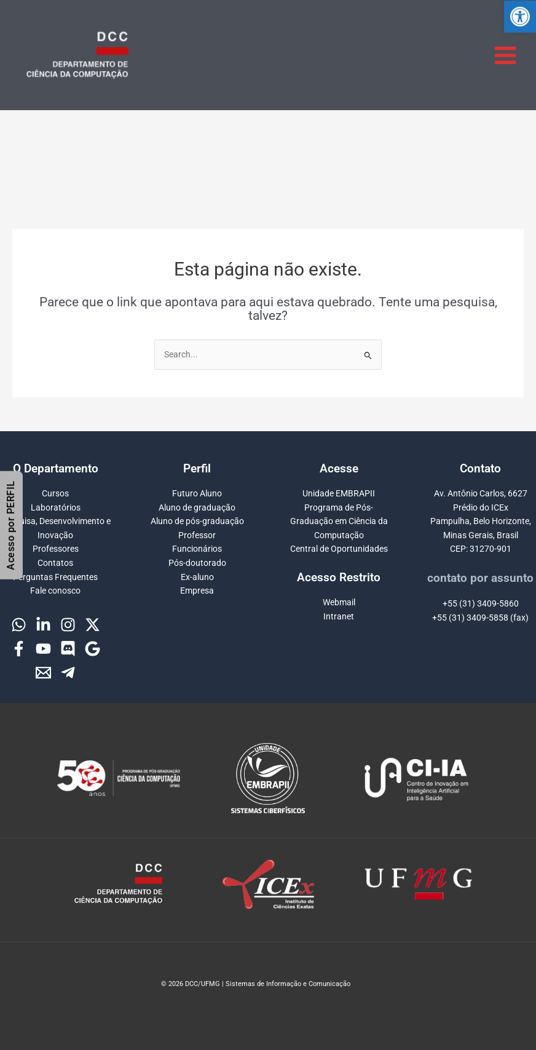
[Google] (92, 649)
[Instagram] (68, 625)
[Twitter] (92, 625)
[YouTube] (43, 649)
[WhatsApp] (19, 625)
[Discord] (68, 649)
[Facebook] (19, 649)
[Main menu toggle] (505, 55)
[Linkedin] (43, 625)
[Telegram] (68, 673)
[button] (520, 17)
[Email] (43, 673)
